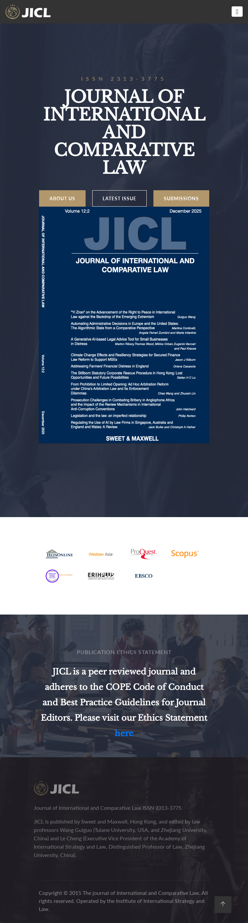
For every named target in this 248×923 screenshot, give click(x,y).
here (124, 733)
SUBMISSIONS (181, 198)
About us (62, 198)
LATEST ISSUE (119, 198)
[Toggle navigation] (237, 11)
